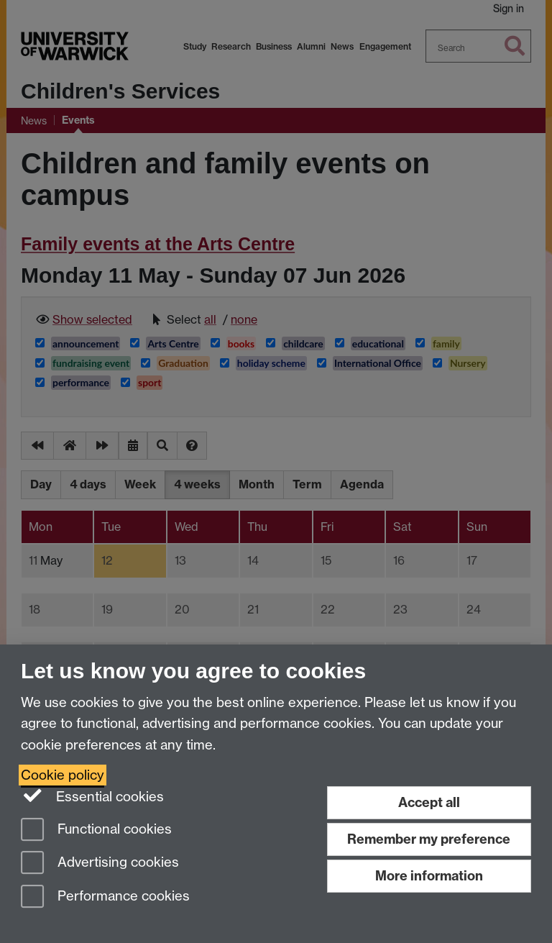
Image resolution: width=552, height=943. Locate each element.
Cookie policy (62, 775)
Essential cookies (92, 795)
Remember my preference (428, 839)
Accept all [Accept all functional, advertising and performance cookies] (429, 802)
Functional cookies (96, 830)
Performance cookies (105, 897)
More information (429, 875)
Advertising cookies (100, 863)
